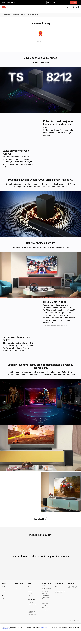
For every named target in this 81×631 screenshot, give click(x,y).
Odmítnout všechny (63, 627)
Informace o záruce (32, 604)
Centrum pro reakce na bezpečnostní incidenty (60, 592)
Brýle (29, 595)
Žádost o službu (45, 603)
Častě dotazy (31, 602)
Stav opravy (44, 605)
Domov (3, 11)
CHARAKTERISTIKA (6, 14)
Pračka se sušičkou (19, 588)
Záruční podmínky (45, 595)
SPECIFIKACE (15, 14)
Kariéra (56, 586)
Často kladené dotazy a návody (46, 589)
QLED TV (4, 588)
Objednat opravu (31, 609)
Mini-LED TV (4, 586)
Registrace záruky (45, 601)
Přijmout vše (54, 627)
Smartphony (30, 586)
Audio (7, 11)
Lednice (16, 586)
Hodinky (30, 593)
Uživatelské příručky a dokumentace (46, 592)
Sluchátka (30, 591)
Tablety (29, 588)
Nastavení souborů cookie (73, 627)
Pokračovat (74, 2)
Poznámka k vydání (32, 614)
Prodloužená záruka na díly (46, 598)
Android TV (4, 591)
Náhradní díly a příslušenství (31, 612)
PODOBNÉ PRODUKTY (33, 14)
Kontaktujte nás (31, 606)
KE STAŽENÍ (23, 14)
